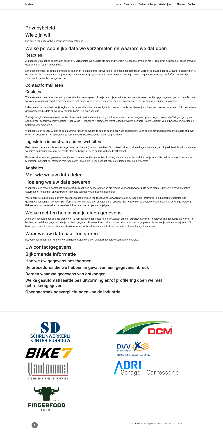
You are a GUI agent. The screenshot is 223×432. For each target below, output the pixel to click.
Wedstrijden (166, 4)
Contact (192, 4)
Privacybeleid (150, 423)
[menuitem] (118, 4)
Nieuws (181, 4)
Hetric (29, 4)
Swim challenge (147, 4)
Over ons (129, 4)
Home (118, 4)
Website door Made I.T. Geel (169, 423)
